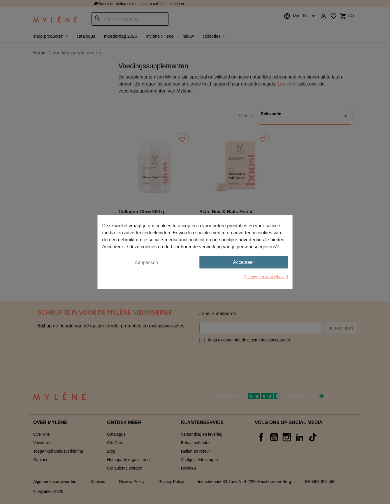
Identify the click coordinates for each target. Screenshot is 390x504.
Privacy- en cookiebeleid (266, 277)
